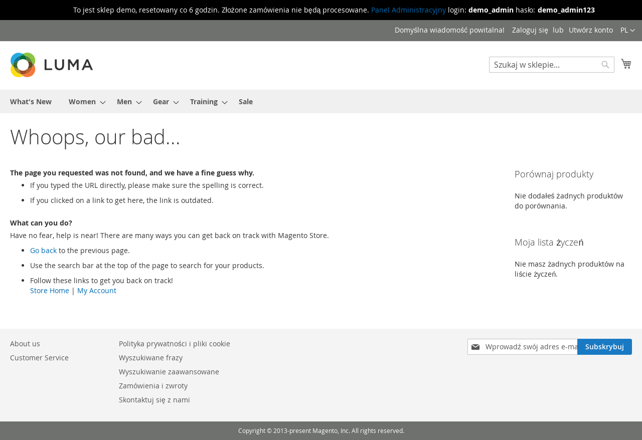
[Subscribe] (604, 347)
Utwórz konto (591, 30)
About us (25, 343)
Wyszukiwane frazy (151, 357)
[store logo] (52, 65)
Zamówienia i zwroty (153, 385)
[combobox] (551, 65)
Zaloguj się (530, 30)
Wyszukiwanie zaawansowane (169, 371)
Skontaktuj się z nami (154, 399)
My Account (96, 290)
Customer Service (39, 357)
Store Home (49, 290)
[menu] (321, 101)
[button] (627, 30)
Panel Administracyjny (408, 10)
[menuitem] (31, 101)
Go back (43, 250)
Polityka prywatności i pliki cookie (174, 343)
